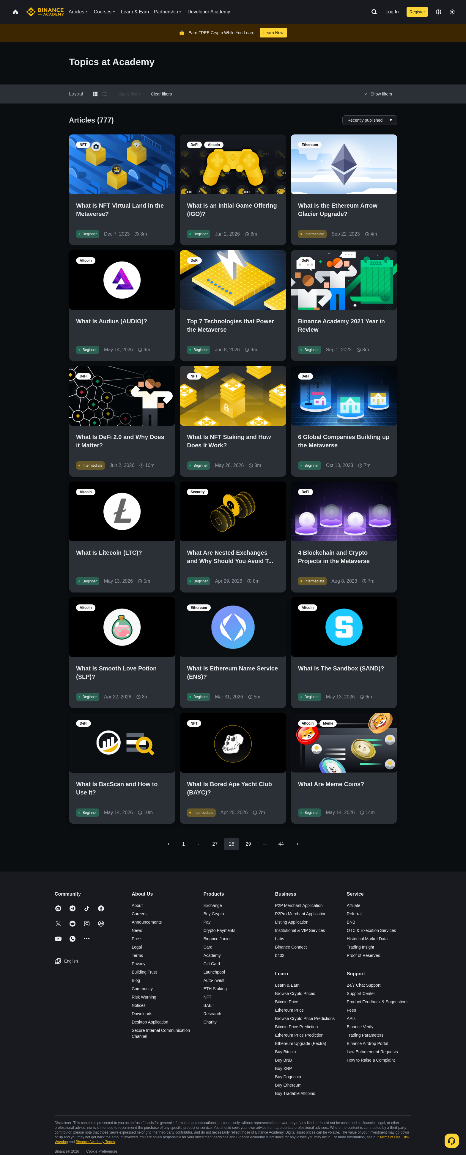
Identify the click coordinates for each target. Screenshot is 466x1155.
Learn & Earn (287, 985)
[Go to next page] (297, 844)
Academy (212, 955)
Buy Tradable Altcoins (295, 1093)
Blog (136, 980)
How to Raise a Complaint (371, 1060)
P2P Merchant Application (299, 905)
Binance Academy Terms (95, 1142)
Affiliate (353, 905)
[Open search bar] (372, 12)
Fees (351, 1010)
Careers (139, 913)
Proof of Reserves (363, 955)
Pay (206, 922)
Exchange (212, 905)
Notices (139, 1005)
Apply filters (130, 94)
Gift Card (211, 963)
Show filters (377, 94)
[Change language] (439, 12)
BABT (208, 1005)
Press (137, 938)
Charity (209, 1022)
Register (417, 12)
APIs (351, 1018)
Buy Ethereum (288, 1085)
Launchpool (214, 972)
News (137, 930)
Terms (137, 955)
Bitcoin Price (286, 1001)
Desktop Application (150, 1022)
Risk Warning (144, 997)
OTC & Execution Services (371, 930)
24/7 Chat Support (364, 985)
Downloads (142, 1013)
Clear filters (161, 94)
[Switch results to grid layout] (95, 94)
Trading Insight (360, 947)
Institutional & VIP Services (300, 930)
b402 (279, 955)
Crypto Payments (219, 930)
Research (212, 1013)
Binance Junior (217, 938)
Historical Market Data (367, 938)
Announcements (147, 922)
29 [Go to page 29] (248, 844)
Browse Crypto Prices (295, 993)
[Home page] (45, 12)
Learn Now (273, 32)
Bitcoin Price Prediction (296, 1026)
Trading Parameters (365, 1035)
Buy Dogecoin (288, 1076)
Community (142, 988)
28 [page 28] (231, 844)
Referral (354, 913)
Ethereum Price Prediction (299, 1035)
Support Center (361, 993)
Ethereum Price (289, 1010)
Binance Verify (360, 1026)
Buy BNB (283, 1060)
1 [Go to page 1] (183, 844)
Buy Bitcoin (285, 1051)
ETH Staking (215, 988)
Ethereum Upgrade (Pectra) (300, 1043)
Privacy (138, 963)
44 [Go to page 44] (281, 844)
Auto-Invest (213, 980)
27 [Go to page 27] (215, 844)
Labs (279, 938)
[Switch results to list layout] (104, 94)
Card (207, 947)
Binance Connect (291, 947)
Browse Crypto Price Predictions (305, 1018)
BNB (351, 922)
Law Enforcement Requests (372, 1051)
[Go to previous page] (168, 844)
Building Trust (144, 972)
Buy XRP (283, 1068)
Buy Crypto (213, 913)
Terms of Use (390, 1137)
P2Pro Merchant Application (301, 913)
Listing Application (291, 922)
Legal (137, 947)
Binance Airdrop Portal (367, 1043)
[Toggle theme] (452, 12)
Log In (392, 11)
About (137, 905)
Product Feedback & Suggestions (378, 1001)
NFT (207, 997)
